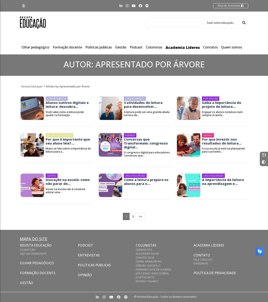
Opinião (85, 275)
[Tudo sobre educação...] (192, 23)
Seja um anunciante (33, 253)
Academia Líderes (183, 47)
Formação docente (67, 47)
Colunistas (154, 47)
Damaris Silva (145, 257)
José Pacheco (145, 277)
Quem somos (231, 47)
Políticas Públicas (94, 265)
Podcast (136, 47)
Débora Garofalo (148, 265)
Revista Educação (36, 245)
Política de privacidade (215, 273)
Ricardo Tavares (147, 281)
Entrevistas (89, 255)
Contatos (210, 47)
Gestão (120, 47)
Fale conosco (203, 259)
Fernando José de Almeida (153, 269)
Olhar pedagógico (35, 47)
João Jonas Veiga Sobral (152, 273)
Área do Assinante (231, 5)
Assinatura (28, 249)
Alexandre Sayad (147, 253)
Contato (202, 255)
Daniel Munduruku (149, 261)
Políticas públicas (98, 47)
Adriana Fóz (144, 249)
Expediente (201, 263)
